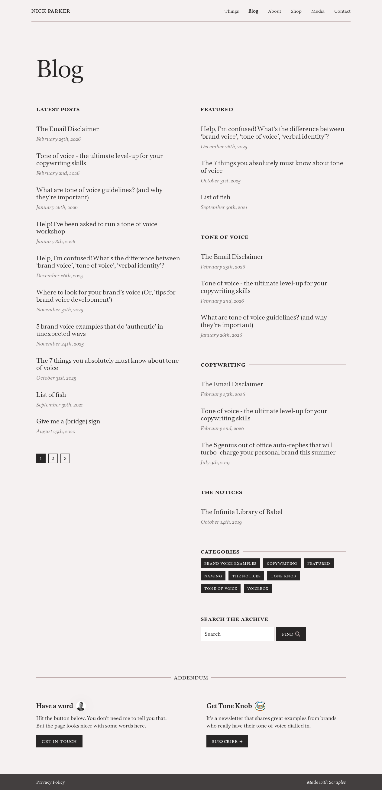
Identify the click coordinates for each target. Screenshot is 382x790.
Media (318, 11)
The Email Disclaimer (67, 129)
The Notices (246, 575)
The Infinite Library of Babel (242, 512)
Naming (213, 575)
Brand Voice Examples (230, 563)
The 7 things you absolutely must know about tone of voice (107, 364)
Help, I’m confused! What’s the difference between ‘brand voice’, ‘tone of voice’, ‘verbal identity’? (108, 262)
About (274, 11)
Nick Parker (50, 11)
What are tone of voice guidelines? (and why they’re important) (99, 193)
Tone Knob (283, 575)
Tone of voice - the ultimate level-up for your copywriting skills (99, 159)
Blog (253, 11)
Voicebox (257, 588)
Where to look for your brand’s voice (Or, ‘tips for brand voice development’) (106, 296)
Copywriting (282, 563)
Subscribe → (227, 741)
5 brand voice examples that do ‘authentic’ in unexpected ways (99, 330)
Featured (318, 563)
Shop (296, 11)
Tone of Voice (220, 588)
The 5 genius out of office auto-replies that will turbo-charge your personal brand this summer (268, 449)
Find (291, 634)
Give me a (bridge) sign (68, 421)
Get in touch (59, 741)
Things (232, 11)
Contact (342, 11)
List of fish (51, 395)
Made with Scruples (326, 782)
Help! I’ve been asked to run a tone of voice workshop (96, 227)
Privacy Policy (50, 782)
